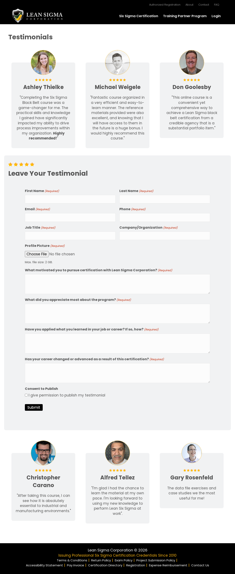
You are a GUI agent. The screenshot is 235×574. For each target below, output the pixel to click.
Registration (135, 564)
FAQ (216, 5)
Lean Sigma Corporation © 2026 (117, 548)
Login (216, 16)
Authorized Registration (164, 5)
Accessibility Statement (44, 564)
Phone (132, 208)
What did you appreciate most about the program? (78, 298)
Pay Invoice (75, 564)
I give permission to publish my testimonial (67, 393)
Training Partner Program (185, 16)
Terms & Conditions (72, 559)
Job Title (40, 226)
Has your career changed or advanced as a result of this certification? (94, 357)
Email (37, 208)
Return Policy (101, 559)
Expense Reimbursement (168, 564)
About (189, 5)
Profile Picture (45, 244)
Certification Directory (105, 564)
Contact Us (200, 564)
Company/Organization (148, 226)
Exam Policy (123, 559)
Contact (203, 5)
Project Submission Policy (155, 559)
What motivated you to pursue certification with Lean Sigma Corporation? (98, 269)
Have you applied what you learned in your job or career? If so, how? (92, 328)
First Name (42, 191)
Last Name (136, 191)
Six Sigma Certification (138, 16)
